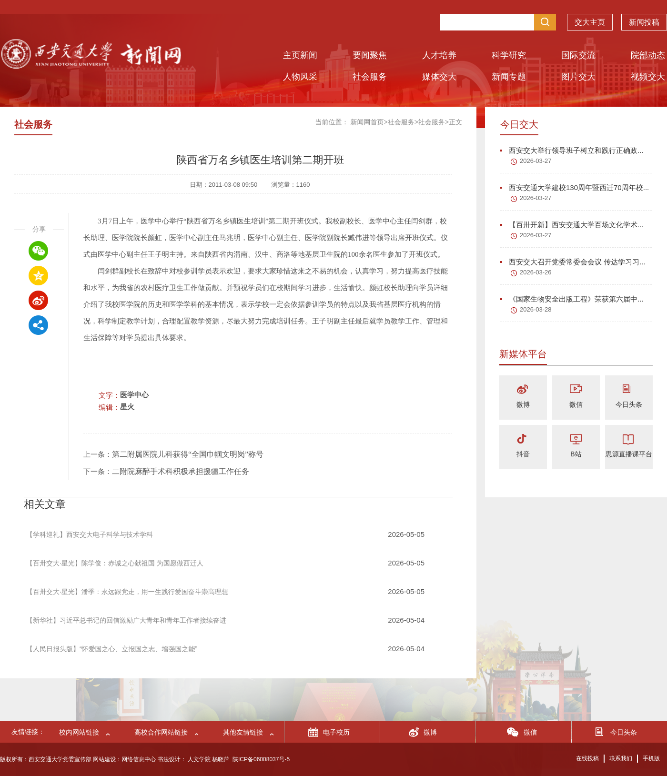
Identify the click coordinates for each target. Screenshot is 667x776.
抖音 (523, 454)
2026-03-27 (536, 160)
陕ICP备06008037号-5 (261, 759)
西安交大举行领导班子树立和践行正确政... (572, 150)
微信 (576, 404)
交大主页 (590, 20)
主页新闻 (300, 55)
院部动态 (648, 55)
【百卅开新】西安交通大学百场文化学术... (572, 225)
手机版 (651, 758)
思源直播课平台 (629, 454)
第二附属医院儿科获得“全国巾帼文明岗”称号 (187, 454)
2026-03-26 (536, 272)
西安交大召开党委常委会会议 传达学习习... (573, 262)
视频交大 (648, 76)
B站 (575, 454)
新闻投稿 (644, 20)
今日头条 (629, 404)
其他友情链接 (243, 732)
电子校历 (336, 732)
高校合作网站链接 (161, 732)
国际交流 (578, 55)
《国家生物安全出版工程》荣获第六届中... (572, 299)
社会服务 (370, 76)
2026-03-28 (536, 309)
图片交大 (578, 76)
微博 (523, 404)
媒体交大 (439, 76)
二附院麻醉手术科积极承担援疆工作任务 (180, 471)
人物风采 (300, 76)
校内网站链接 (79, 732)
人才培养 (439, 55)
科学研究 (509, 55)
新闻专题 (509, 76)
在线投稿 (587, 758)
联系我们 (620, 758)
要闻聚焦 (370, 55)
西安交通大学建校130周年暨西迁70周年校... (574, 187)
